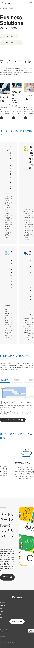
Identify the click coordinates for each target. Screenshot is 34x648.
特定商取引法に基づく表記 (4, 633)
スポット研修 (29, 380)
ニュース (2, 611)
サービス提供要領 (3, 636)
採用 (1, 617)
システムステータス (3, 638)
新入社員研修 (5, 380)
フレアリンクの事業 (8, 8)
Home (1, 8)
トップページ (3, 603)
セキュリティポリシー (4, 629)
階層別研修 (17, 380)
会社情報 (2, 606)
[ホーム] (6, 2)
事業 (1, 608)
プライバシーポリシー (4, 631)
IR (0, 614)
